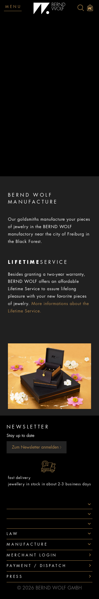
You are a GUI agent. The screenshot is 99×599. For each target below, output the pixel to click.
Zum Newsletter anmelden (36, 447)
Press (15, 576)
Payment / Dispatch (36, 566)
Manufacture (27, 544)
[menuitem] (80, 7)
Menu (13, 6)
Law (12, 534)
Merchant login (32, 555)
